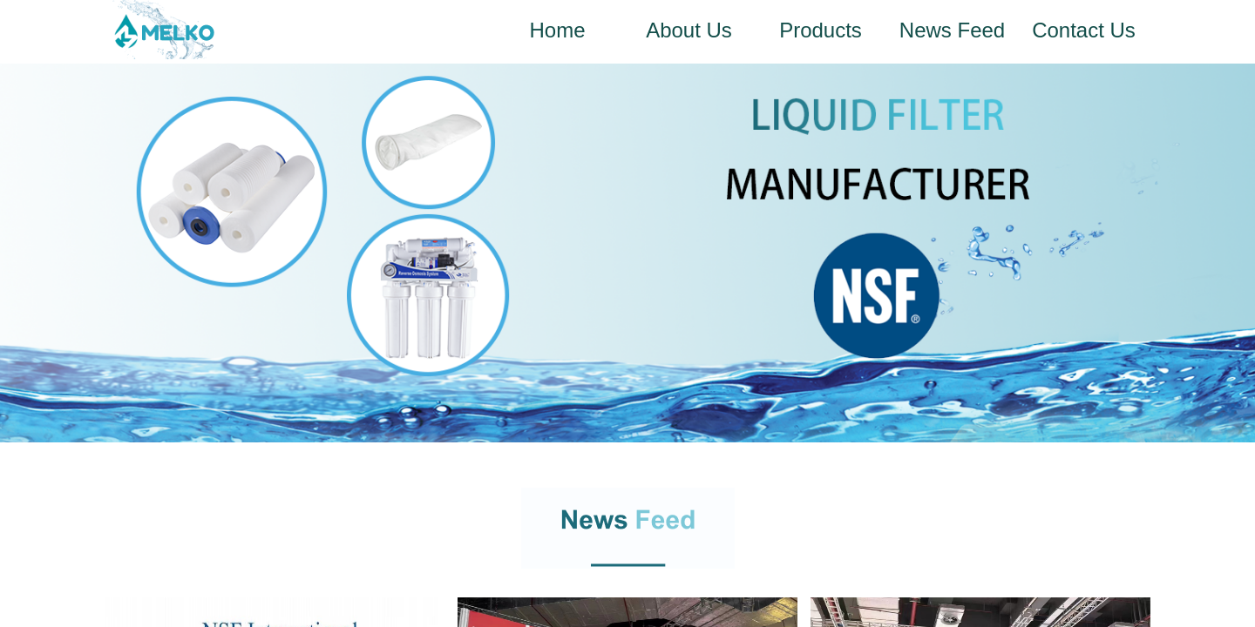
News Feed (952, 30)
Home (557, 30)
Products (820, 30)
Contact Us (1084, 30)
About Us (689, 30)
